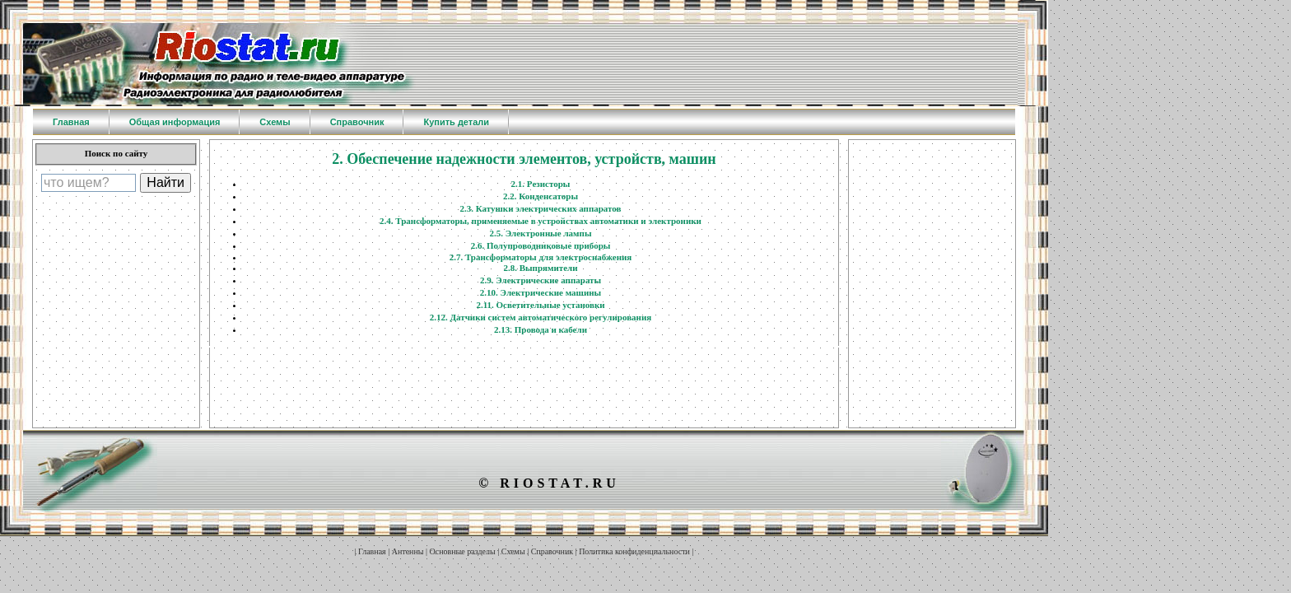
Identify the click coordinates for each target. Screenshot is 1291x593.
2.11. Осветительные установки (540, 305)
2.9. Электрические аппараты (540, 280)
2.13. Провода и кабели (540, 329)
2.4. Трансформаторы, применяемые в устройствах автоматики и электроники (540, 221)
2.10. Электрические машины (540, 292)
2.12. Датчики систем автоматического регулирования (541, 317)
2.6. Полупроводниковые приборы (541, 245)
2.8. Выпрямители (540, 268)
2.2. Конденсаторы (540, 196)
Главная (372, 551)
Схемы (513, 551)
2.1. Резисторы (541, 184)
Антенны (408, 551)
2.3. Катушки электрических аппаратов (540, 208)
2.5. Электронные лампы (540, 233)
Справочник (552, 551)
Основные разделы (463, 551)
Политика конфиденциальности (634, 551)
